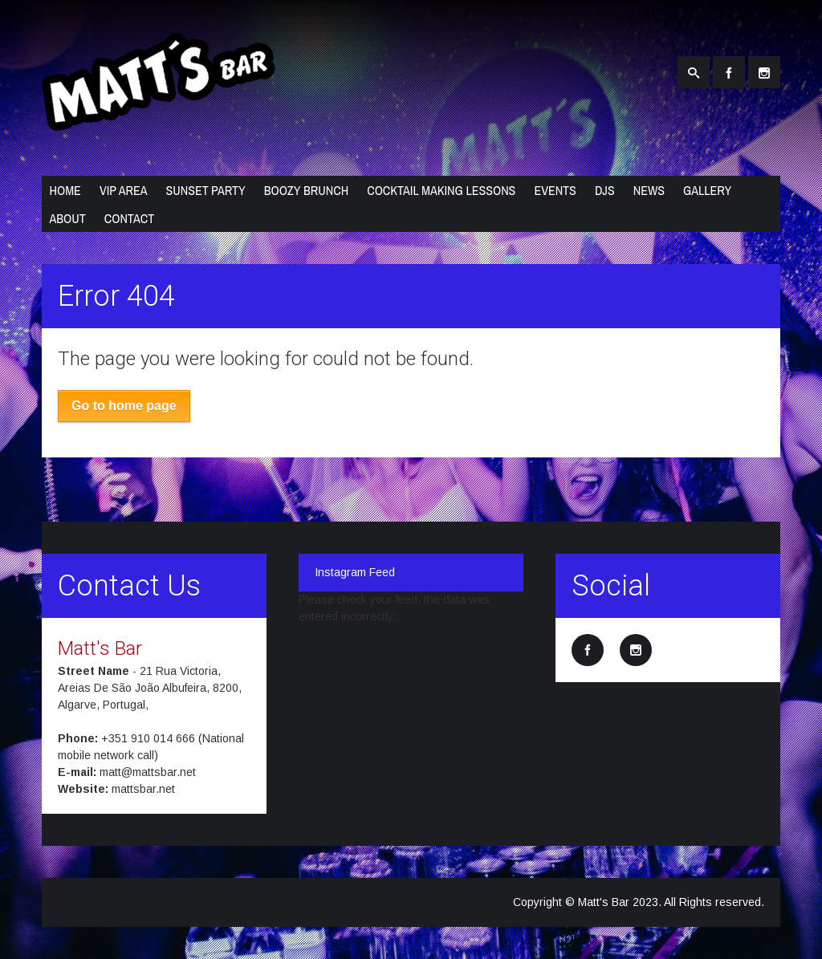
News (649, 190)
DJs (605, 190)
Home (65, 190)
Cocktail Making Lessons (441, 190)
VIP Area (124, 190)
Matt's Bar (100, 648)
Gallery (707, 190)
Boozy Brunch (306, 190)
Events (555, 190)
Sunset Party (205, 190)
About (68, 218)
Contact (129, 218)
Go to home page (124, 405)
